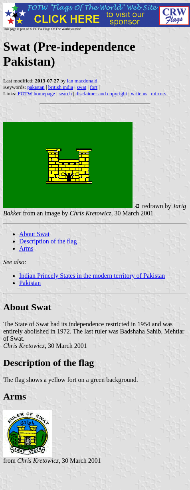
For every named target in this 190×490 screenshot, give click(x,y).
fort (93, 87)
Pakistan (30, 282)
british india (60, 87)
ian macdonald (82, 81)
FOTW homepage (36, 93)
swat (81, 87)
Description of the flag (48, 241)
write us (139, 93)
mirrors (158, 93)
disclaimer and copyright (101, 93)
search (65, 93)
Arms (26, 248)
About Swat (34, 234)
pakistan (35, 87)
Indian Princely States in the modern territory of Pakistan (92, 275)
